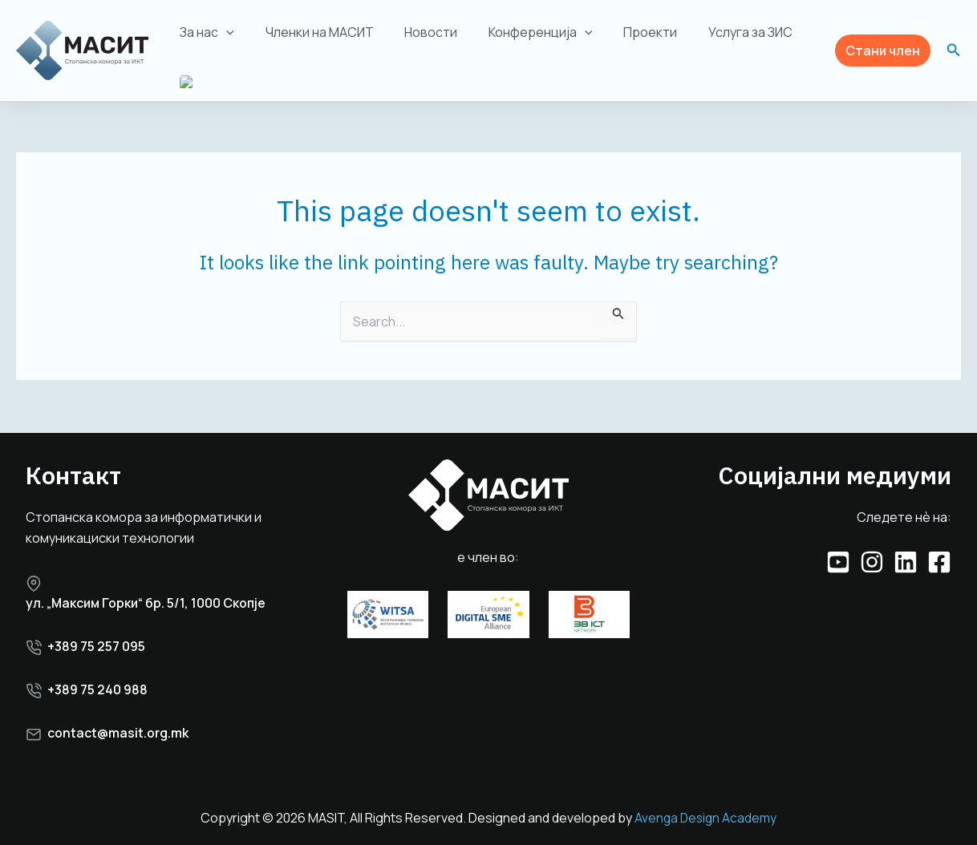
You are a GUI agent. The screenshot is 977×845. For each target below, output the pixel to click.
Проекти (626, 32)
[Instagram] (872, 560)
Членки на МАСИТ (311, 32)
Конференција (522, 32)
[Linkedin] (906, 560)
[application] (224, 32)
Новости (417, 32)
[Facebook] (939, 560)
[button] (882, 50)
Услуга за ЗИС (721, 32)
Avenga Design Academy (705, 818)
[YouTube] (838, 560)
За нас (204, 32)
